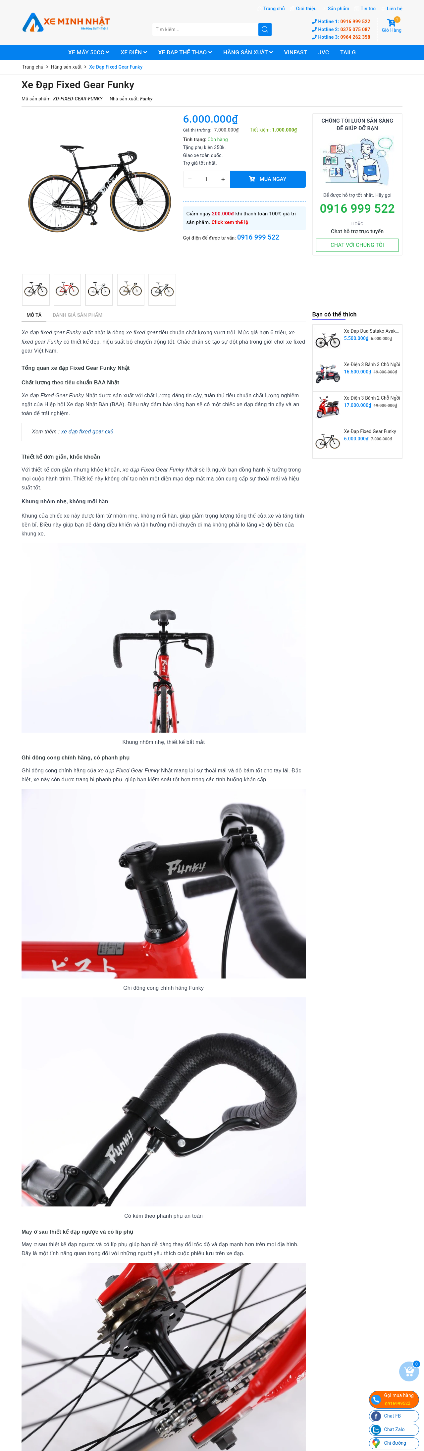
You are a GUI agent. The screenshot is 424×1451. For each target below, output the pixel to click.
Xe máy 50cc (89, 52)
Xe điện (134, 52)
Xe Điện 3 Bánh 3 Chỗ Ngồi (372, 364)
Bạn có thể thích (334, 314)
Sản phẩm (338, 8)
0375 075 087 (341, 29)
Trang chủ (274, 8)
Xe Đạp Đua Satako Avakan (372, 331)
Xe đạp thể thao (185, 52)
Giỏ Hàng (391, 26)
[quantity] (207, 179)
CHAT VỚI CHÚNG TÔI (357, 245)
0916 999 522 (341, 21)
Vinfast (295, 52)
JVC (323, 52)
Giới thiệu (306, 8)
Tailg (348, 52)
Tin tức (368, 8)
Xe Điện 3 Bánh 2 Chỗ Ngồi (372, 398)
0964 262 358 (341, 37)
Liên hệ (394, 8)
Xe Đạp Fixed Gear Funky (370, 431)
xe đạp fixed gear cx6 (87, 431)
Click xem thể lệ (230, 222)
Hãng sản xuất (248, 52)
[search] (265, 29)
